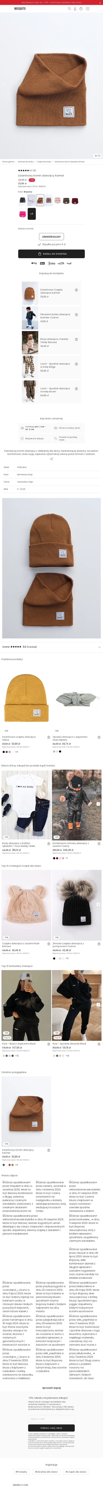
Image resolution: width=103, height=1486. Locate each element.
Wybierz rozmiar (26, 1479)
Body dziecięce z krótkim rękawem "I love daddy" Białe (18, 845)
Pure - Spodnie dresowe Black (69, 1043)
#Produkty (21, 1471)
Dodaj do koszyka (76, 1479)
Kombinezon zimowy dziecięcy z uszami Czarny (71, 845)
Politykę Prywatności (52, 1444)
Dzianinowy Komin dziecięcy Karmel (18, 1151)
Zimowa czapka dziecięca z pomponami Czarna (68, 945)
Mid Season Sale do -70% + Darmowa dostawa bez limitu (52, 2)
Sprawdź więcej (51, 1387)
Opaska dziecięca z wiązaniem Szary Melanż (70, 738)
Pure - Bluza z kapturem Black (19, 1043)
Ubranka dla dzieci (26, 162)
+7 (31, 213)
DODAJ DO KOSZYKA (52, 254)
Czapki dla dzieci (44, 162)
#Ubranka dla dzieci (46, 1471)
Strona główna (8, 162)
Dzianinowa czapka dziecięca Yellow (19, 738)
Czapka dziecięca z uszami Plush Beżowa (21, 945)
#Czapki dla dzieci (76, 1471)
